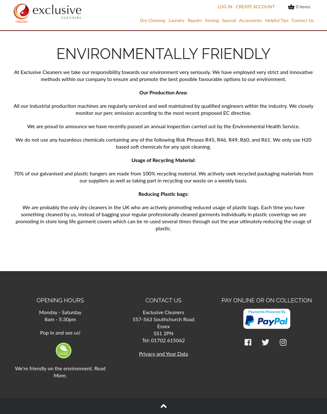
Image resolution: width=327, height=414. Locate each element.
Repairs (195, 20)
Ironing (212, 20)
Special (229, 20)
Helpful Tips (277, 20)
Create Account (255, 6)
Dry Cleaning (152, 20)
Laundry (177, 20)
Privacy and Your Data (163, 354)
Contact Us (303, 20)
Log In (224, 6)
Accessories (250, 20)
